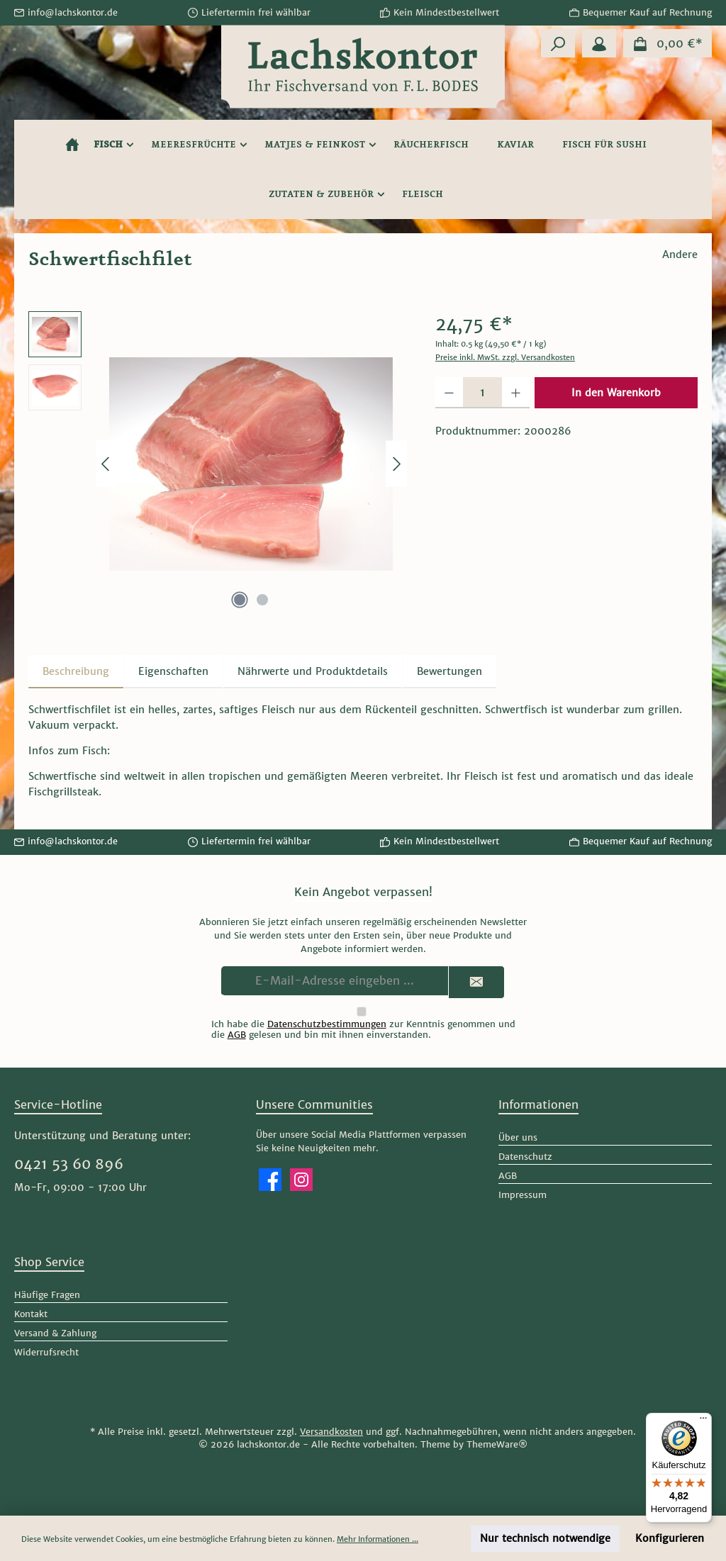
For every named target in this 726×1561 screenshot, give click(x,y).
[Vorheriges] (106, 464)
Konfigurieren (669, 1538)
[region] (217, 463)
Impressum (522, 1195)
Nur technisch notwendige (545, 1538)
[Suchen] (558, 43)
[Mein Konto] (599, 43)
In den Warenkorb (616, 392)
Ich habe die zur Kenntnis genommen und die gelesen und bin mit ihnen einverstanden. (363, 1029)
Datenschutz (525, 1156)
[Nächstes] (396, 464)
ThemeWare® (497, 1444)
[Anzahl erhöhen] (516, 392)
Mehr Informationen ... (377, 1539)
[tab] (75, 672)
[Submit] (476, 982)
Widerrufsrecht (46, 1352)
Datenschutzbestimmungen (326, 1024)
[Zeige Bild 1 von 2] (239, 599)
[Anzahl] (482, 392)
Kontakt (31, 1314)
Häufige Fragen (47, 1294)
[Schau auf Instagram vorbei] (301, 1179)
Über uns (517, 1137)
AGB (237, 1034)
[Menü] (703, 1421)
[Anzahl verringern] (449, 392)
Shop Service (49, 1262)
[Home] (72, 144)
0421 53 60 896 (68, 1164)
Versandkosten (331, 1431)
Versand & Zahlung (55, 1333)
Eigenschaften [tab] (173, 671)
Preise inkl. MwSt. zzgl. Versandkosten (505, 357)
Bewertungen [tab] (449, 671)
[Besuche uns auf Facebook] (270, 1179)
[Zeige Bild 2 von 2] (262, 599)
